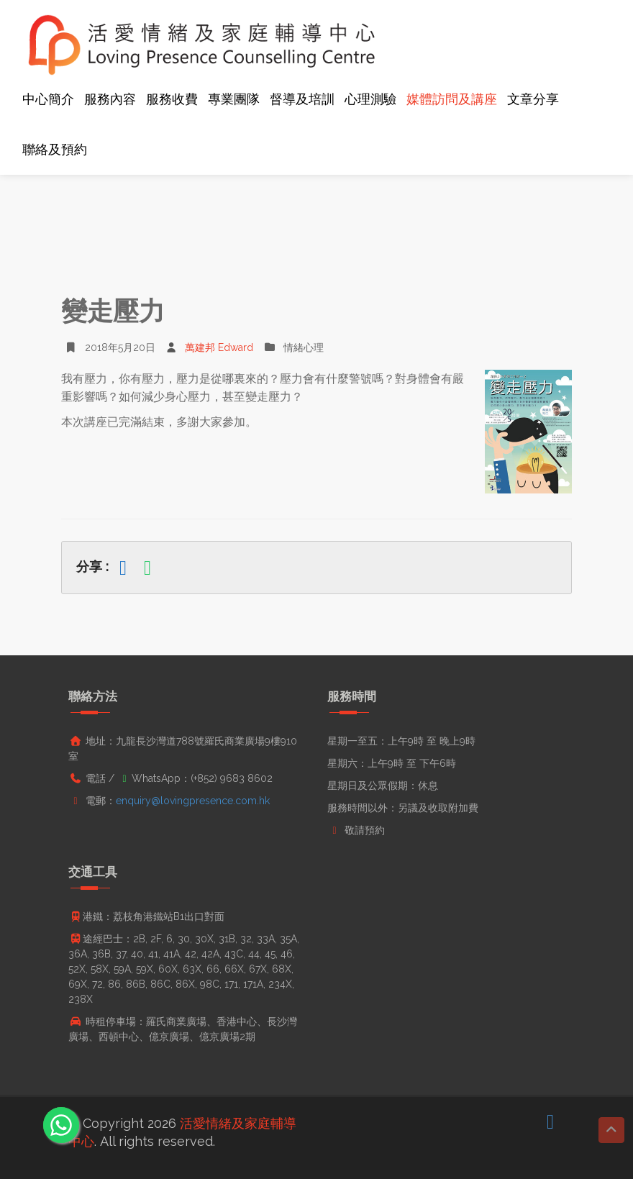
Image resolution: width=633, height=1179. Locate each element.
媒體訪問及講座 (451, 98)
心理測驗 (370, 98)
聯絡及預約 (54, 149)
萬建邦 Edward (209, 347)
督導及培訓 (302, 98)
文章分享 (533, 98)
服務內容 (110, 98)
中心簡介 (48, 98)
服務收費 (172, 98)
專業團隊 (234, 98)
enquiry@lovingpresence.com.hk (193, 800)
